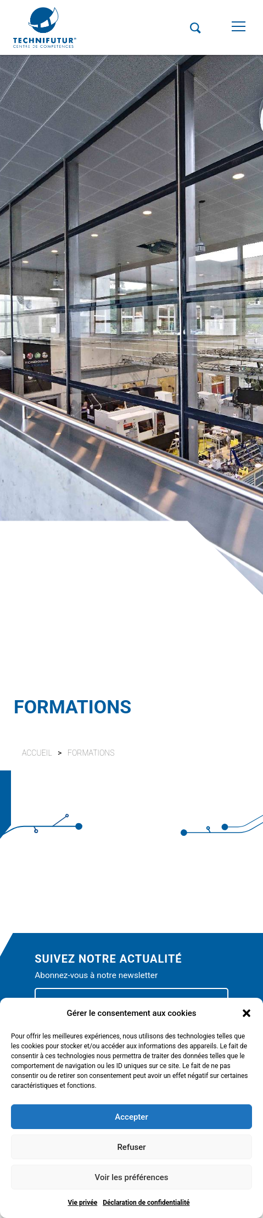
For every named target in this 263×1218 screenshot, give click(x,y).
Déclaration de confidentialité (146, 1202)
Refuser (131, 1147)
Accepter (131, 1117)
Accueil (37, 752)
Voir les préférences (132, 1177)
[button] (246, 1013)
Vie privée (82, 1202)
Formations (91, 752)
